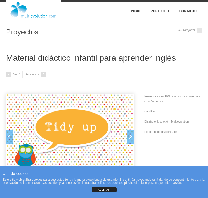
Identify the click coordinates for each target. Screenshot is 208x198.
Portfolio (160, 11)
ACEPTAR (104, 189)
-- (183, 182)
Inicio (135, 11)
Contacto (188, 11)
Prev (9, 137)
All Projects (190, 30)
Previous (36, 74)
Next (13, 74)
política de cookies (110, 183)
